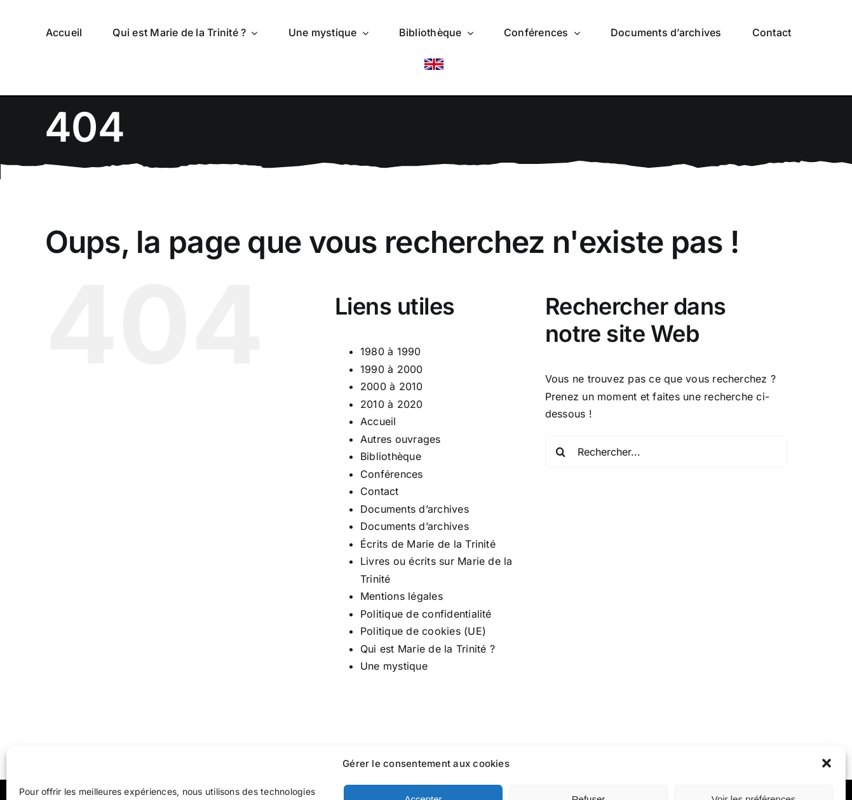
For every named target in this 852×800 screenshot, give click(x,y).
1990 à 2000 (391, 369)
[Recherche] (561, 452)
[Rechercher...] (666, 452)
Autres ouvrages (400, 439)
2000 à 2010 (391, 386)
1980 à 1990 (390, 351)
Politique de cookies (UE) (423, 631)
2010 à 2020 (391, 404)
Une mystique (394, 666)
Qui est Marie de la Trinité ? (427, 648)
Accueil (378, 421)
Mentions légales (401, 596)
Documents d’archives (414, 509)
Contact (379, 491)
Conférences (391, 474)
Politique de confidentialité (426, 613)
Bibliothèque (390, 456)
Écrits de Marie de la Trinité (428, 544)
